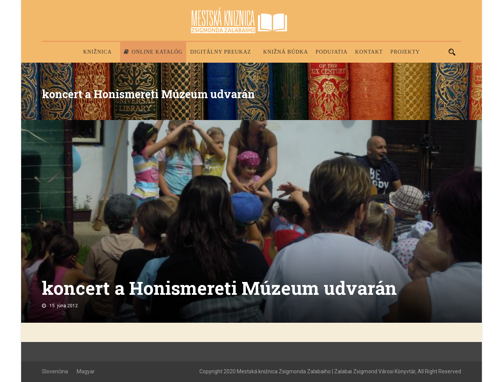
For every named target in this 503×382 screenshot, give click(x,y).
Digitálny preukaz (220, 52)
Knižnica (97, 52)
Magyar (86, 371)
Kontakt (369, 52)
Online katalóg (153, 52)
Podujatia (331, 52)
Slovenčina (55, 371)
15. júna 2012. (64, 305)
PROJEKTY (405, 52)
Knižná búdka (285, 52)
